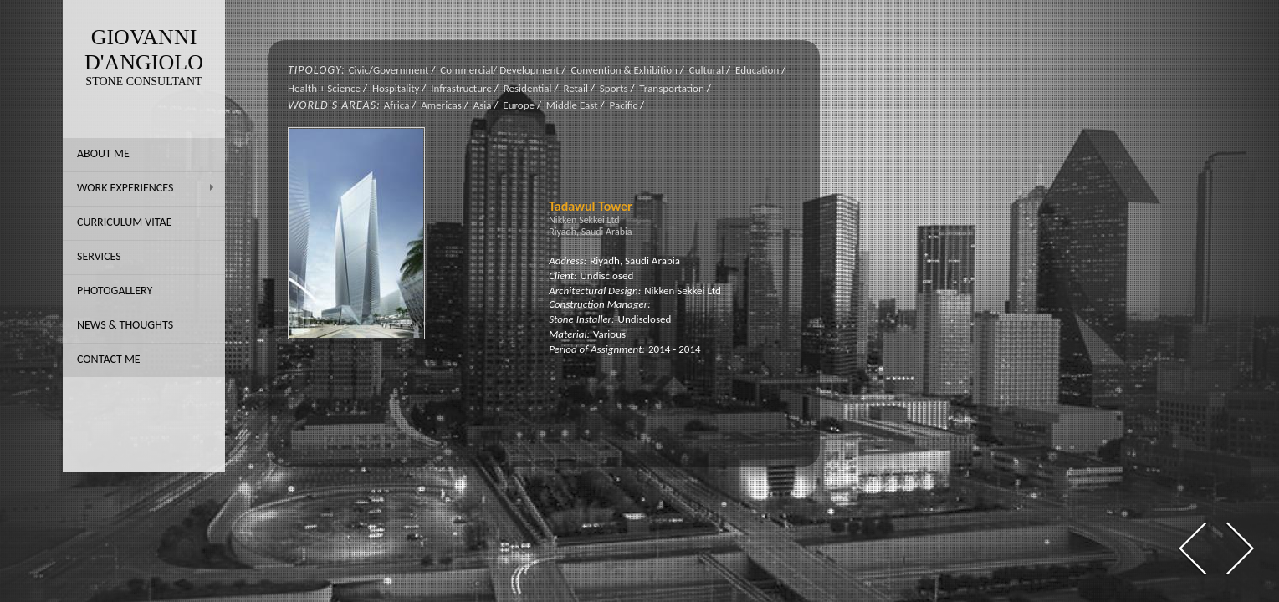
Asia (482, 105)
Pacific (623, 105)
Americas (441, 105)
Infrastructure (461, 88)
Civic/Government (389, 70)
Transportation (671, 88)
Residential (528, 88)
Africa (397, 105)
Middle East (572, 105)
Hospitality (395, 88)
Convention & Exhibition (624, 70)
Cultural (706, 70)
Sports (614, 88)
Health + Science (324, 88)
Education (757, 70)
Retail (575, 88)
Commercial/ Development (499, 70)
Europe (519, 105)
